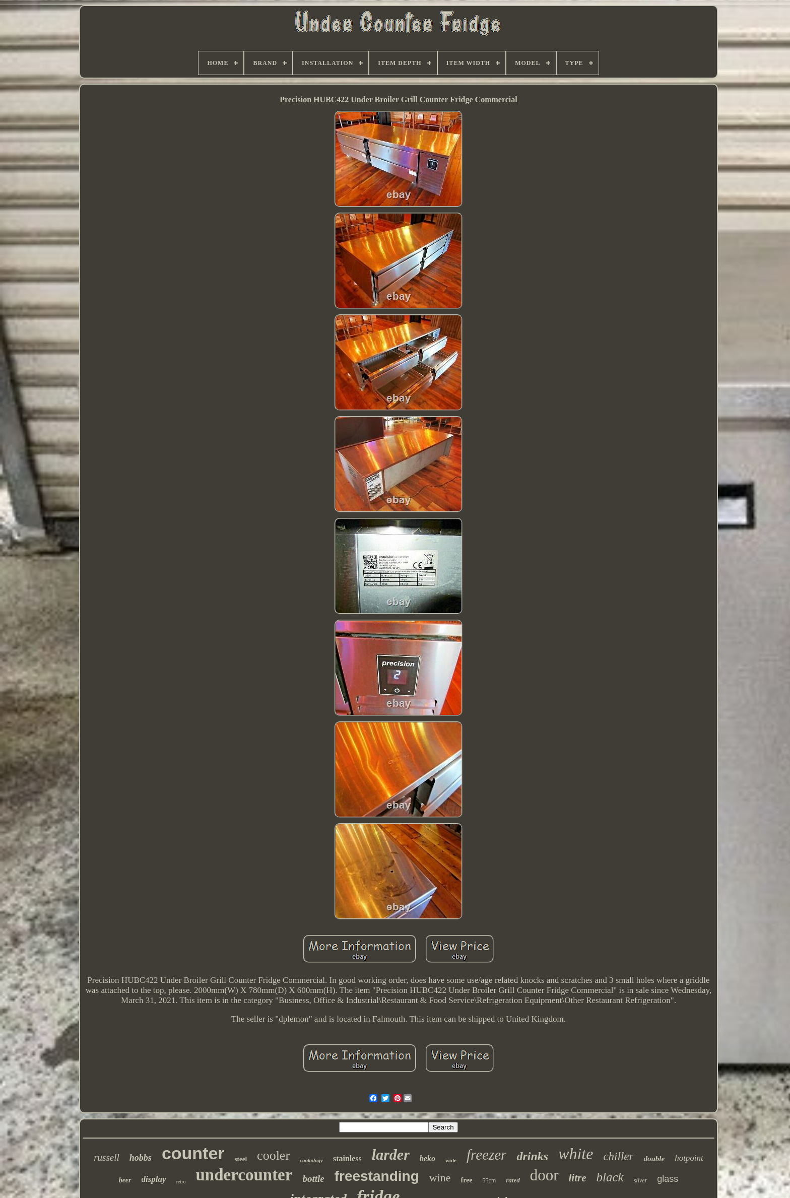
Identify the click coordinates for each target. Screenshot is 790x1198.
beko (427, 1158)
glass (667, 1179)
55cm (489, 1180)
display (154, 1179)
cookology (311, 1160)
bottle (313, 1178)
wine (440, 1177)
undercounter (244, 1175)
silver (640, 1180)
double (654, 1159)
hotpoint (689, 1158)
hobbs (140, 1158)
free (467, 1180)
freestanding (377, 1176)
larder (391, 1154)
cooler (273, 1155)
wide (450, 1160)
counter (193, 1153)
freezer (486, 1155)
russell (106, 1157)
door (544, 1175)
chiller (618, 1156)
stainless (347, 1158)
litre (577, 1178)
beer (125, 1180)
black (610, 1177)
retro (181, 1181)
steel (241, 1159)
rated (512, 1180)
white (575, 1154)
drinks (532, 1156)
